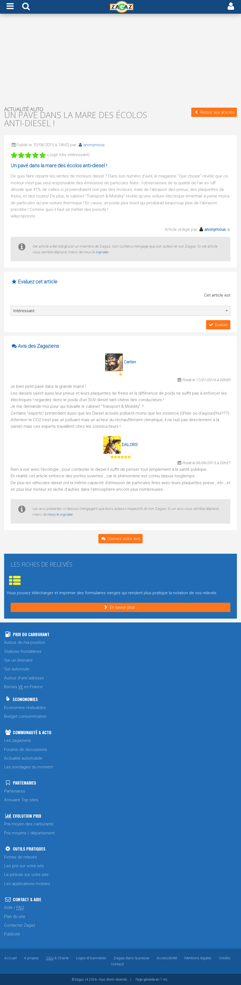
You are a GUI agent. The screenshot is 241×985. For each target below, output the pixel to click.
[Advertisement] (120, 59)
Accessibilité (167, 957)
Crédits (224, 957)
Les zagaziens (17, 740)
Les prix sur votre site (24, 865)
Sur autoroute (17, 668)
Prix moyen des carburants (29, 823)
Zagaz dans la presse (131, 957)
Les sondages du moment (28, 766)
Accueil (10, 957)
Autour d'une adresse (24, 677)
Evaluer (218, 324)
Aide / (14, 907)
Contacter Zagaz (19, 925)
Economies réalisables (25, 707)
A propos (31, 957)
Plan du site (14, 916)
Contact (117, 963)
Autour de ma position (24, 642)
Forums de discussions (25, 749)
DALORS (130, 444)
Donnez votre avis (120, 538)
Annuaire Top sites (21, 799)
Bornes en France (23, 686)
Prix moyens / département (29, 832)
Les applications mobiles (27, 883)
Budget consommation (25, 716)
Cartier (130, 361)
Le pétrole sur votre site (26, 874)
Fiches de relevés (20, 856)
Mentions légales (197, 957)
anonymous (90, 144)
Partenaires (14, 790)
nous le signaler (60, 514)
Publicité (12, 933)
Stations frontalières (23, 651)
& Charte (57, 957)
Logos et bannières (91, 957)
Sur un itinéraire (18, 659)
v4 (86, 979)
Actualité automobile (23, 758)
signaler (102, 252)
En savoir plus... (120, 607)
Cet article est (217, 295)
